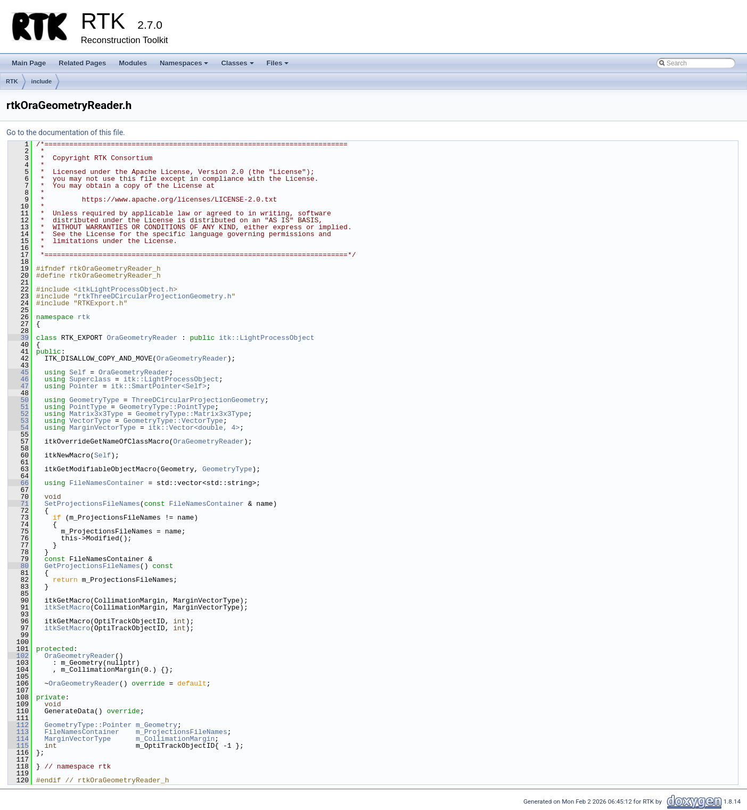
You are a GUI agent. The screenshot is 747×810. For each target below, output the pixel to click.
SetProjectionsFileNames (91, 503)
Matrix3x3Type (96, 414)
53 (18, 420)
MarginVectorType (102, 427)
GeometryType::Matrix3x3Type (192, 414)
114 (18, 739)
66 (18, 483)
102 (18, 656)
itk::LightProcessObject (266, 338)
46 (18, 379)
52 (18, 414)
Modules (133, 63)
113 (18, 732)
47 (18, 386)
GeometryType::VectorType (173, 420)
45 (18, 372)
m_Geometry (156, 725)
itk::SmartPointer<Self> (158, 386)
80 (18, 566)
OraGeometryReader (141, 338)
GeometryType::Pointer (88, 725)
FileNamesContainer (106, 483)
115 (18, 745)
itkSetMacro (67, 607)
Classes (238, 66)
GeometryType (94, 400)
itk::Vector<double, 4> (194, 427)
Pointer (83, 386)
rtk (84, 317)
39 (18, 338)
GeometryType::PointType (167, 407)
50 (18, 400)
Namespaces (185, 66)
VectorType (90, 420)
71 (18, 503)
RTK (12, 81)
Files (279, 66)
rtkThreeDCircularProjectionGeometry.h (155, 296)
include (41, 81)
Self (77, 372)
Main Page (29, 63)
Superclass (90, 379)
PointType (87, 407)
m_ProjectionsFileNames (181, 732)
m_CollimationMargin (175, 739)
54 (18, 427)
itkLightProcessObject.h (125, 289)
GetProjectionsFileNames (91, 566)
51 (18, 407)
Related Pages (82, 63)
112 (18, 725)
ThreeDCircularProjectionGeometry (198, 400)
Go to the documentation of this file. (65, 132)
